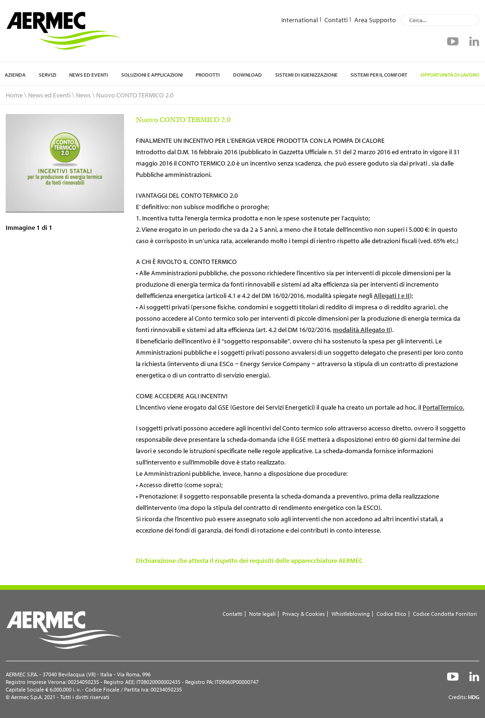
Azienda (15, 74)
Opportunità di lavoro (450, 74)
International (299, 19)
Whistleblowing (351, 613)
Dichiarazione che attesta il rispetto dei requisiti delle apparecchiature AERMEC (249, 560)
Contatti (336, 19)
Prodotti (208, 74)
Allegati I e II (392, 295)
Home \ (16, 95)
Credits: (464, 696)
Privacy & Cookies (303, 613)
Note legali (262, 613)
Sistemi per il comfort (378, 74)
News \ (85, 95)
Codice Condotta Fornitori (445, 613)
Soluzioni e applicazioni (152, 74)
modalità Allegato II (361, 329)
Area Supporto (375, 19)
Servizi (47, 74)
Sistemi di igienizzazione (306, 74)
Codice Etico (391, 613)
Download (247, 74)
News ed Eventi (88, 74)
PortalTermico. (443, 407)
